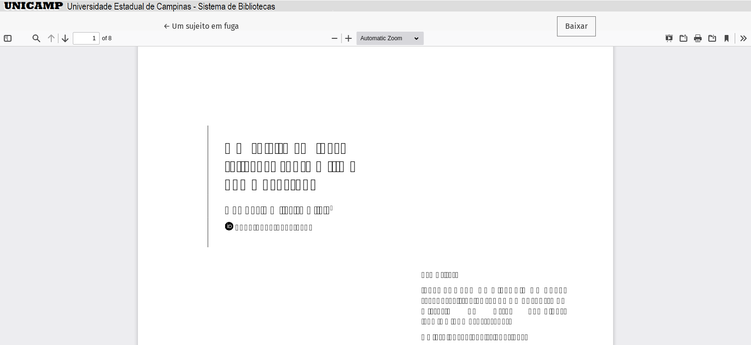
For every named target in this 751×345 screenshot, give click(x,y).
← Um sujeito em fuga (205, 25)
